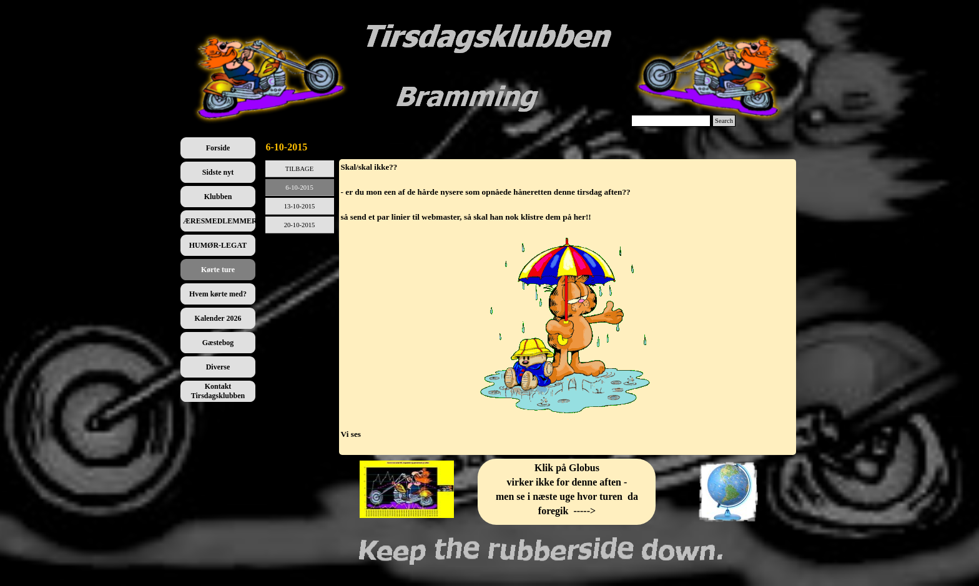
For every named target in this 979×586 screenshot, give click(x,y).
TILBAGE (299, 168)
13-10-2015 (299, 206)
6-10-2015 (299, 187)
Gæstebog (218, 342)
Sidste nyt (218, 172)
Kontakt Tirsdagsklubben (218, 391)
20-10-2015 (299, 225)
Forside (218, 148)
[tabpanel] (568, 307)
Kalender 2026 (218, 318)
